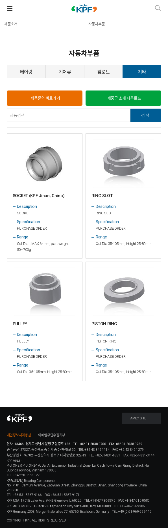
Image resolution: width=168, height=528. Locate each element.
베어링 (26, 72)
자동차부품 (96, 24)
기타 (142, 72)
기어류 (65, 72)
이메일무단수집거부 (51, 435)
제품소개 (11, 24)
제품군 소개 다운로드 (124, 98)
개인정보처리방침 (19, 435)
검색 (145, 115)
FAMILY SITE (137, 418)
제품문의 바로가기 (45, 98)
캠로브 (103, 72)
